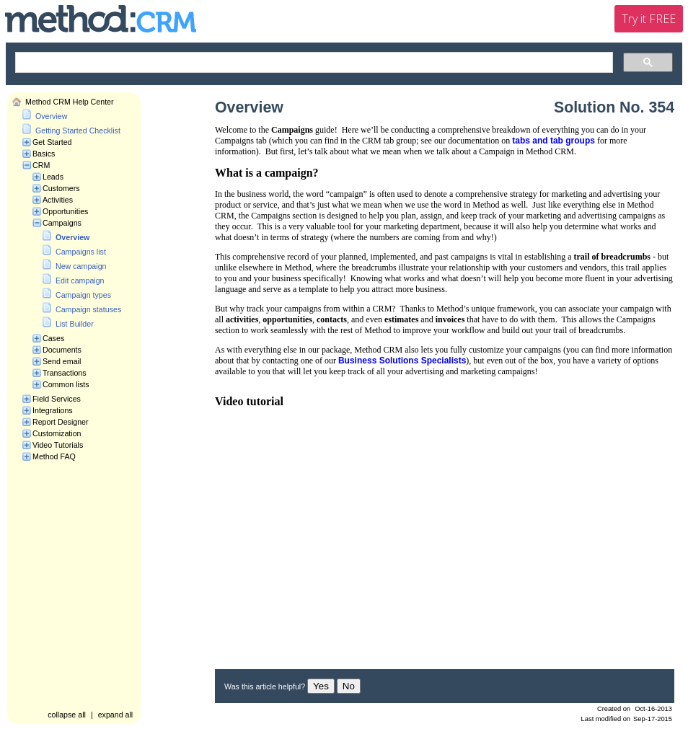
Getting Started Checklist (77, 130)
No (349, 686)
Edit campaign (80, 280)
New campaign (81, 266)
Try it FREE (649, 19)
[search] (312, 62)
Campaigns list (81, 251)
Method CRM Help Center (69, 101)
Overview (51, 116)
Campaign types (83, 295)
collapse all (67, 714)
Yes (321, 686)
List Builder (75, 323)
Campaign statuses (88, 309)
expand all (115, 714)
